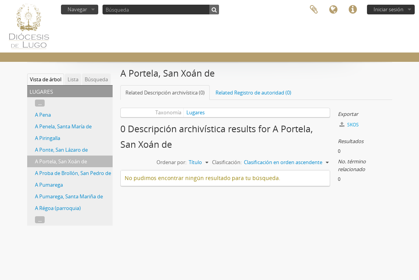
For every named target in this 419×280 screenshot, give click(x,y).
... (40, 103)
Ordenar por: (171, 162)
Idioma (333, 9)
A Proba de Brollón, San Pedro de (73, 173)
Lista (73, 79)
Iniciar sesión (388, 9)
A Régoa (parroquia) (58, 208)
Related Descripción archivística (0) (165, 92)
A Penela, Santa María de (63, 126)
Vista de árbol (45, 79)
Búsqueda (96, 79)
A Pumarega (49, 184)
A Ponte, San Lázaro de (61, 149)
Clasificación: (227, 162)
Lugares (195, 112)
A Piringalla (47, 138)
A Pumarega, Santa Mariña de (69, 196)
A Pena (43, 114)
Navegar (77, 9)
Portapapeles (313, 9)
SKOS (349, 124)
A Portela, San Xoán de (61, 161)
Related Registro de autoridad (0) (253, 92)
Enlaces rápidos (352, 9)
